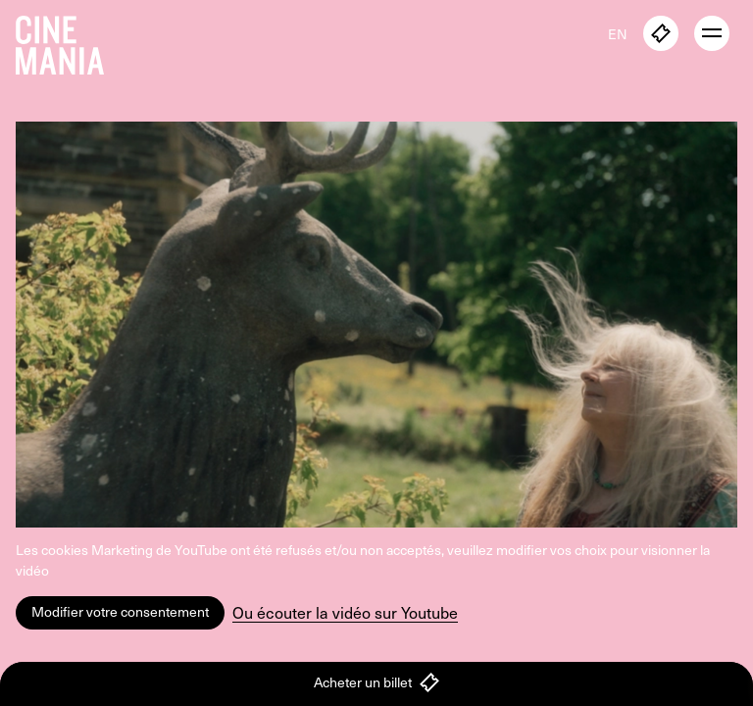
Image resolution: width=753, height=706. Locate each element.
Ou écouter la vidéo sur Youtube (345, 612)
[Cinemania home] (68, 41)
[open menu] (711, 33)
